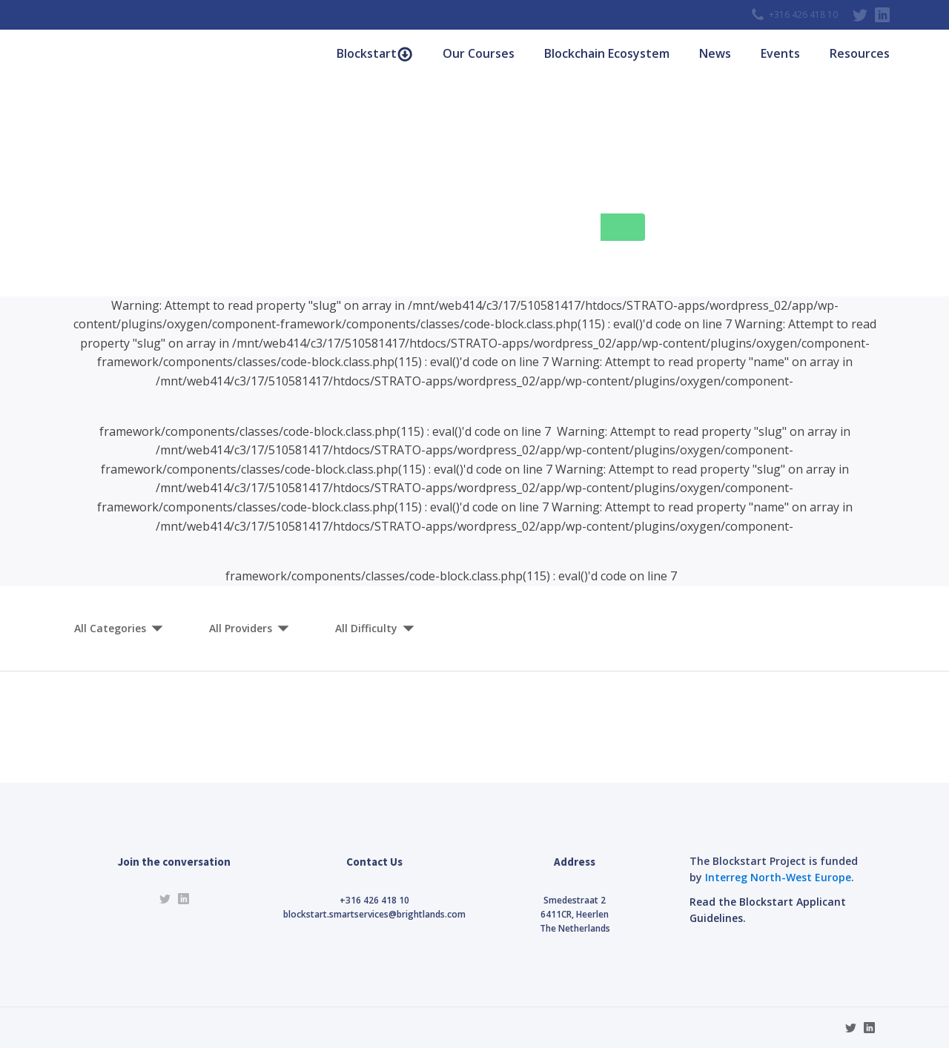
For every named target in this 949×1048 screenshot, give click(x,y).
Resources (860, 53)
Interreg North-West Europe (778, 877)
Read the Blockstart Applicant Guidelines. (768, 910)
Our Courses (479, 53)
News (715, 53)
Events (780, 53)
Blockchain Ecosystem (606, 53)
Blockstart (375, 53)
